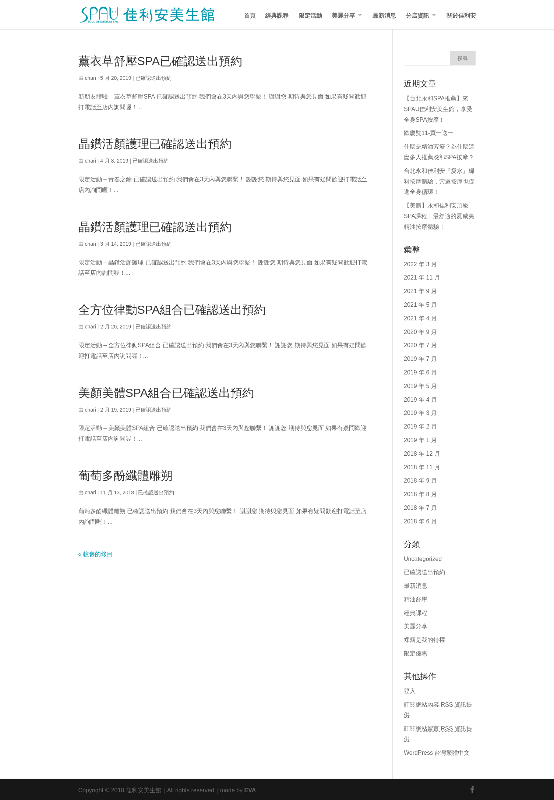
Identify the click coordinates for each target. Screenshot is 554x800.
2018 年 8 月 (420, 493)
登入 (410, 690)
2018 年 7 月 (420, 507)
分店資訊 (417, 15)
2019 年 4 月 (420, 399)
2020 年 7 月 (420, 344)
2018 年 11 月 (422, 466)
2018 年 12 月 (422, 453)
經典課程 (277, 15)
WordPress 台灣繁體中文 (437, 752)
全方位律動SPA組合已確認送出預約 (172, 308)
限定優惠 (415, 652)
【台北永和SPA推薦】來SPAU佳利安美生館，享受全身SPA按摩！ (438, 108)
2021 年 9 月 (420, 290)
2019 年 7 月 (420, 358)
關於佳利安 (461, 15)
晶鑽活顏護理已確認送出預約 (155, 142)
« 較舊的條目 (95, 553)
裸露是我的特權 (424, 639)
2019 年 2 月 (420, 426)
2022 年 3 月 (420, 263)
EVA (250, 789)
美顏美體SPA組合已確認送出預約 (166, 391)
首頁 (249, 15)
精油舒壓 (415, 598)
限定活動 (310, 15)
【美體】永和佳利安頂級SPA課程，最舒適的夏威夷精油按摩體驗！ (439, 215)
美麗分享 (343, 15)
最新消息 (384, 15)
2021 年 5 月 (420, 304)
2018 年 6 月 (420, 520)
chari (90, 77)
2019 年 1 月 (420, 439)
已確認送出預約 (153, 77)
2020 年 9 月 (420, 331)
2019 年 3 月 (420, 412)
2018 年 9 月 (420, 480)
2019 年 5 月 (420, 385)
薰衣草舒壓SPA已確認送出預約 (160, 59)
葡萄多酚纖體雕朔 (125, 474)
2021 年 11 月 (422, 277)
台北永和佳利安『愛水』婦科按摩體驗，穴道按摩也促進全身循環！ (439, 180)
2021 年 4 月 (420, 317)
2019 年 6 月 (420, 371)
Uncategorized (423, 558)
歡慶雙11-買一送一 (429, 132)
